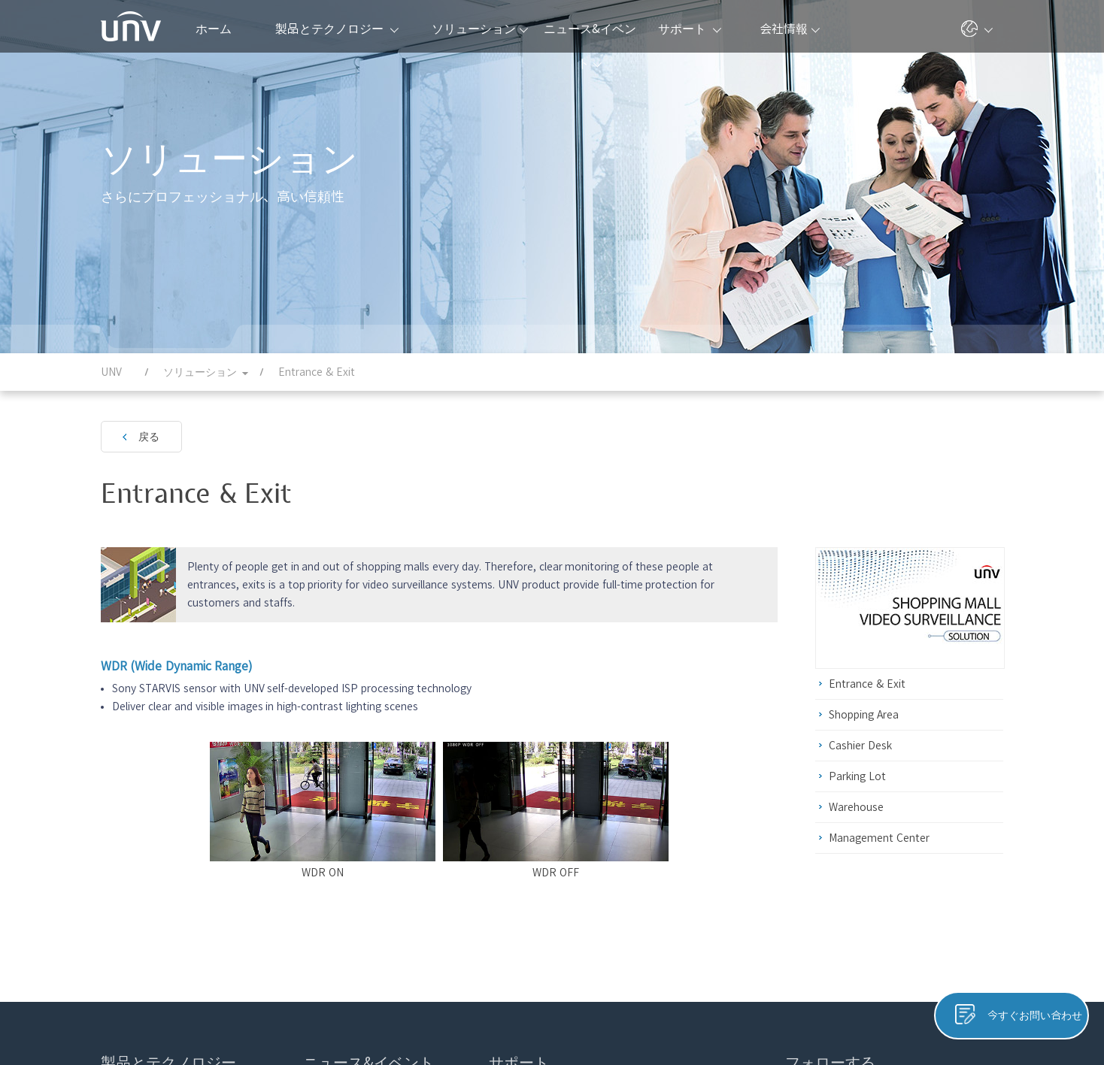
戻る (148, 436)
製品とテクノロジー (337, 29)
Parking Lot (857, 776)
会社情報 (790, 29)
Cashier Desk (860, 745)
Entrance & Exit (867, 684)
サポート (689, 29)
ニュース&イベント (590, 38)
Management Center (879, 838)
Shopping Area (864, 714)
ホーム (214, 29)
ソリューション (480, 29)
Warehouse (856, 807)
